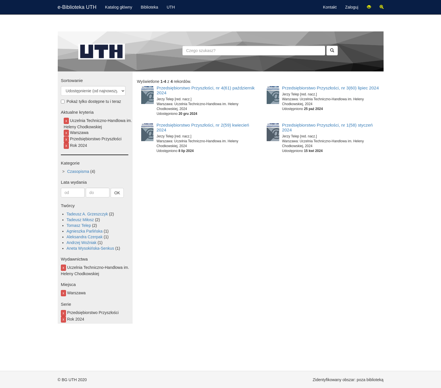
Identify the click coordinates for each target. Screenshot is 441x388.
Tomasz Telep (79, 225)
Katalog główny (118, 7)
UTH (171, 7)
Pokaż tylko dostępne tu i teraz (91, 101)
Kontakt (329, 7)
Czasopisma (78, 171)
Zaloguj (351, 7)
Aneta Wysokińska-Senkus (90, 248)
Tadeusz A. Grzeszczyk (87, 214)
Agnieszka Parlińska (85, 231)
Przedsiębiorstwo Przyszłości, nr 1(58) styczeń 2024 (327, 127)
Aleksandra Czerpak (85, 237)
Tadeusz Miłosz (80, 219)
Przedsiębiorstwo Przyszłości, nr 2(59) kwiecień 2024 (202, 127)
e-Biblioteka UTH (77, 7)
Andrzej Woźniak (82, 242)
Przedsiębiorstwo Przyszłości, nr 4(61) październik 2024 (206, 90)
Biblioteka (149, 7)
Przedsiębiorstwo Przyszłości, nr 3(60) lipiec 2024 (330, 87)
